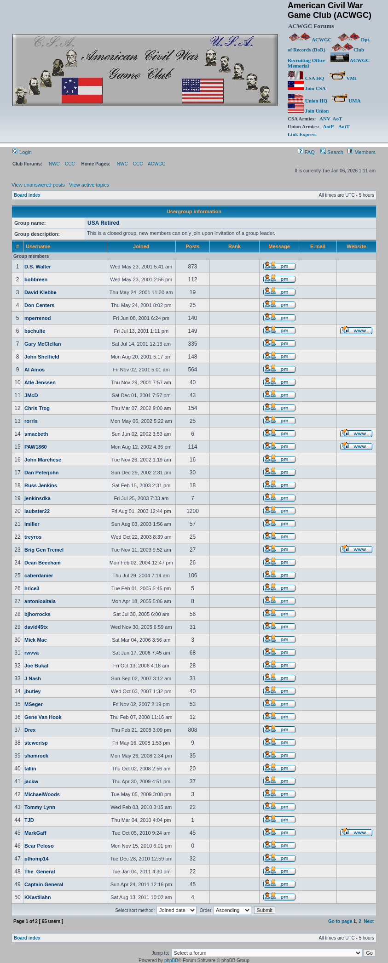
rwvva (31, 652)
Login (22, 152)
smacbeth (36, 434)
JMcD (31, 395)
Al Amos (34, 369)
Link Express (302, 134)
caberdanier (38, 575)
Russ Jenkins (40, 485)
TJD (29, 820)
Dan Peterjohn (41, 472)
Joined (141, 246)
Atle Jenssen (40, 382)
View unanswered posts (38, 185)
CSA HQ (306, 78)
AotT (343, 126)
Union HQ (307, 100)
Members (361, 152)
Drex (29, 730)
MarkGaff (35, 833)
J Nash (32, 678)
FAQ (306, 152)
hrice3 (31, 588)
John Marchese (42, 459)
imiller (31, 524)
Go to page (340, 921)
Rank (234, 246)
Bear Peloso (39, 846)
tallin (30, 768)
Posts (193, 246)
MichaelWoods (42, 794)
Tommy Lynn (39, 807)
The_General (39, 871)
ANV (324, 118)
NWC (54, 163)
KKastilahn (37, 897)
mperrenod (37, 318)
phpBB (171, 960)
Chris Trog (37, 408)
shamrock (36, 755)
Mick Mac (35, 640)
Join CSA (306, 88)
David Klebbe (40, 292)
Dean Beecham (42, 562)
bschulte (34, 331)
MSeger (33, 704)
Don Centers (39, 305)
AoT (337, 118)
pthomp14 (36, 858)
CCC (70, 163)
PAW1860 (35, 447)
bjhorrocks (37, 614)
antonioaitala (40, 601)
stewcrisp (36, 743)
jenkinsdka (37, 498)
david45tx (36, 627)
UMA (345, 100)
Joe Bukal (36, 665)
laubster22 (37, 511)
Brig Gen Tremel (44, 550)
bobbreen (35, 279)
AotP (328, 126)
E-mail (317, 246)
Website (356, 246)
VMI (343, 78)
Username (38, 246)
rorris (31, 421)
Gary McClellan (42, 344)
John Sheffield (41, 356)
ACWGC (310, 39)
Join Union (309, 111)
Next (369, 921)
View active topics (89, 185)
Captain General (43, 884)
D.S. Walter (37, 266)
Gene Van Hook (43, 717)
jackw (31, 781)
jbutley (32, 691)
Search (331, 152)
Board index (27, 195)
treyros (32, 537)
